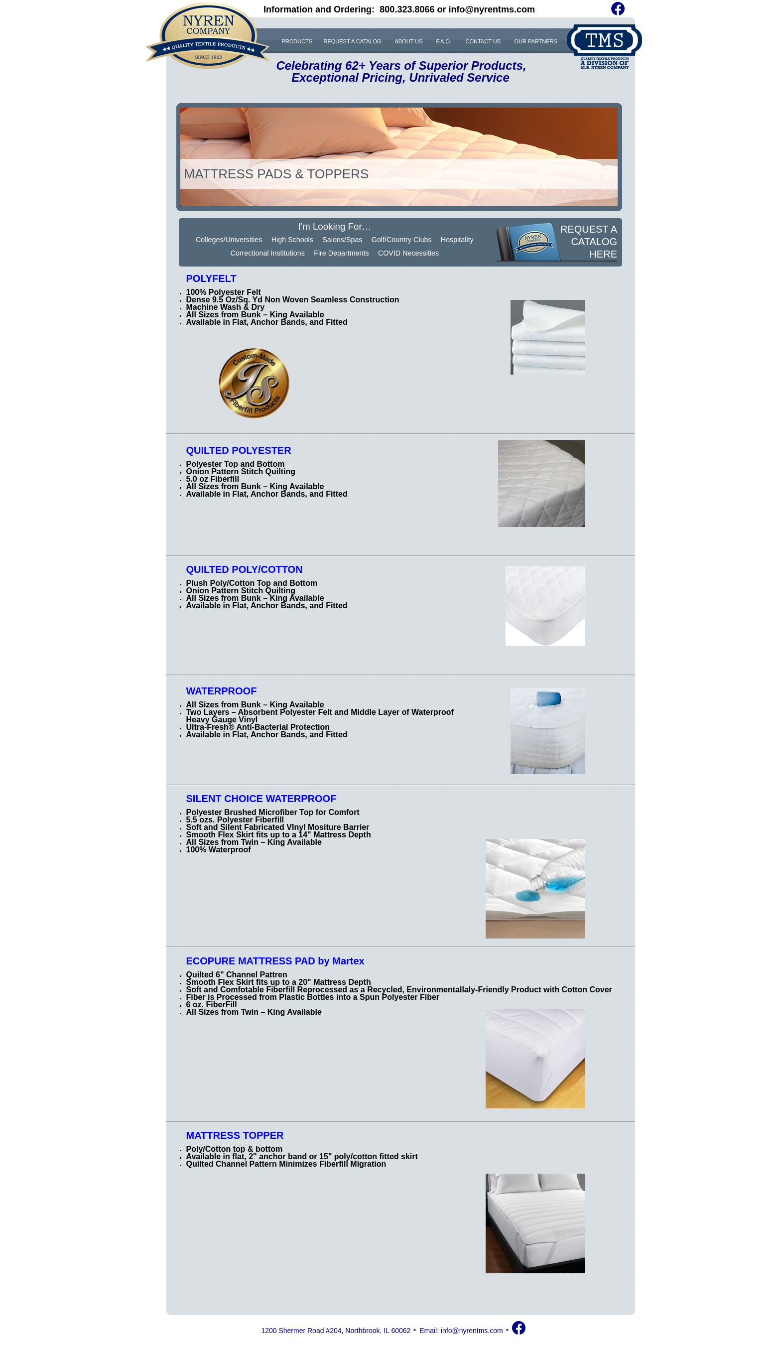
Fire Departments (341, 253)
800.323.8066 (407, 9)
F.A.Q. (444, 41)
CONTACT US (483, 41)
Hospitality (457, 240)
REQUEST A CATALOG (353, 41)
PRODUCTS (297, 41)
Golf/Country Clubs (402, 240)
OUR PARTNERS (536, 41)
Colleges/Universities (229, 240)
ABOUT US (409, 41)
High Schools (292, 240)
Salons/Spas (342, 240)
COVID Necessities (408, 253)
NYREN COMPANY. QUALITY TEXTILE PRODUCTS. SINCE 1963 (207, 35)
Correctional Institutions (267, 253)
